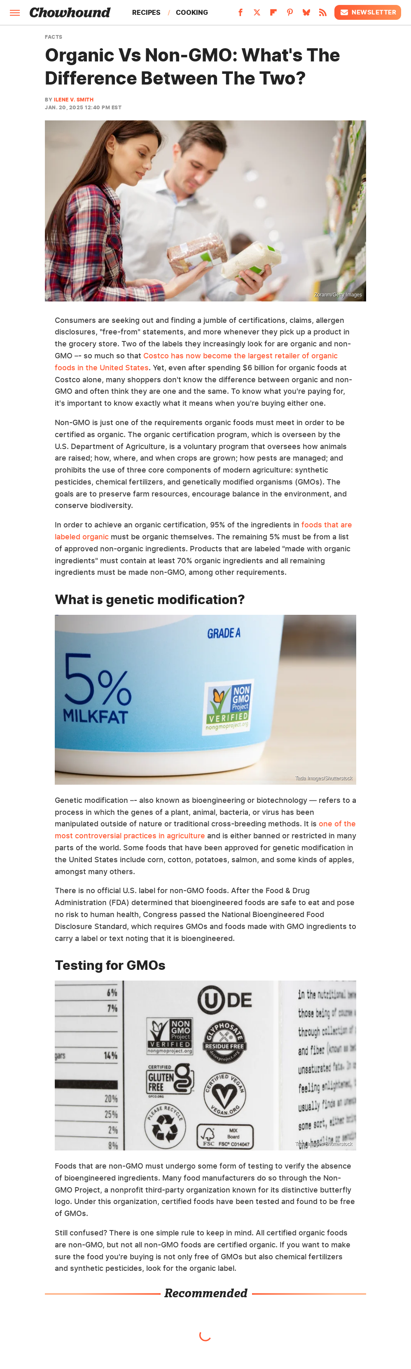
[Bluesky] (306, 14)
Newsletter (367, 12)
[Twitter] (257, 14)
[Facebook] (240, 14)
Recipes (146, 12)
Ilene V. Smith (73, 99)
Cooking (192, 12)
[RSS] (323, 14)
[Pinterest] (290, 14)
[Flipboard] (273, 14)
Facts (54, 37)
